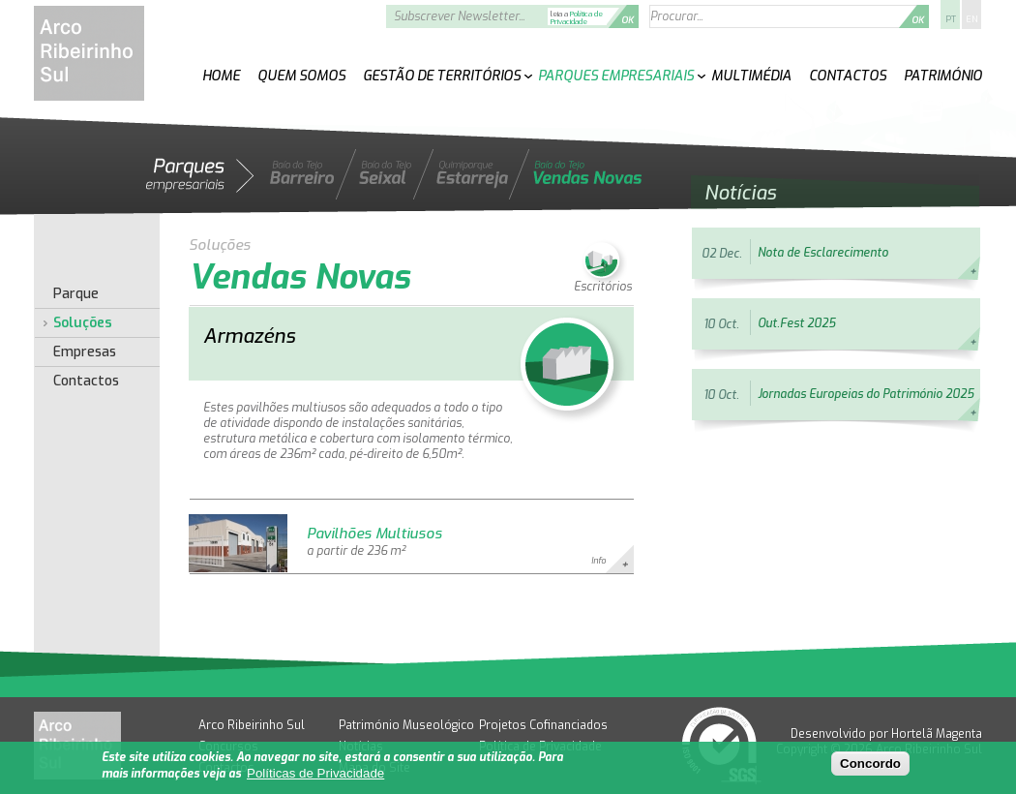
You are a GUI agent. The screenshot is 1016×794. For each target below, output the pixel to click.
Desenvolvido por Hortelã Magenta (886, 734)
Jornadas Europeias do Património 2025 (865, 394)
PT (950, 19)
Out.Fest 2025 (796, 323)
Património (943, 76)
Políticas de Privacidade (315, 773)
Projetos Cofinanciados (543, 725)
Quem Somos (301, 76)
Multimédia (751, 76)
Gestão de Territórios (442, 76)
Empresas (84, 352)
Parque (76, 294)
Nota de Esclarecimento (823, 252)
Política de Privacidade (577, 18)
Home (221, 76)
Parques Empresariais (616, 76)
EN (971, 19)
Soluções (82, 323)
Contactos (847, 76)
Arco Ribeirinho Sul (251, 725)
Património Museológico (406, 725)
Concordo (870, 763)
